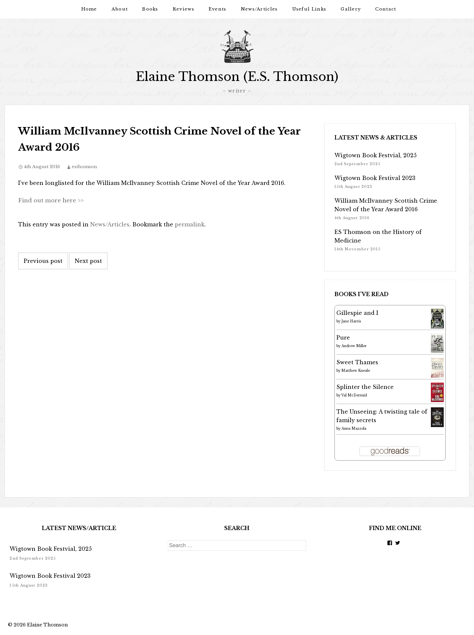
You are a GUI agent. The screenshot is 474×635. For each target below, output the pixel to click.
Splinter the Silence (365, 386)
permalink (189, 224)
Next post (88, 260)
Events (217, 9)
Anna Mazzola (353, 428)
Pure (343, 337)
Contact (385, 9)
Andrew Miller (354, 345)
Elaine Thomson (47, 624)
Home (89, 9)
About (120, 9)
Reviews (183, 9)
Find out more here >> (50, 200)
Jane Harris (351, 321)
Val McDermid (354, 395)
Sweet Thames (357, 362)
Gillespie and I (357, 312)
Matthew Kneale (355, 370)
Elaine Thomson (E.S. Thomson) (237, 76)
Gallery (351, 9)
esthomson (84, 166)
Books (150, 9)
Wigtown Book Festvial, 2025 (375, 155)
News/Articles (259, 9)
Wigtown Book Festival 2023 (374, 177)
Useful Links (309, 9)
